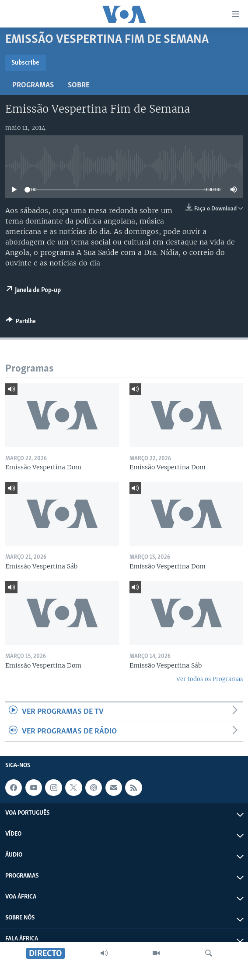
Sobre (79, 85)
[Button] (21, 322)
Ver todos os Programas (209, 679)
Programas (33, 85)
